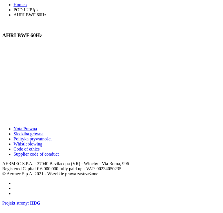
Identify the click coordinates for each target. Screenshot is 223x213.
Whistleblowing (28, 144)
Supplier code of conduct (36, 154)
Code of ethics (26, 149)
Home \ (20, 4)
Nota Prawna (25, 128)
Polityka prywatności (33, 138)
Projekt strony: (21, 203)
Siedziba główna (28, 133)
